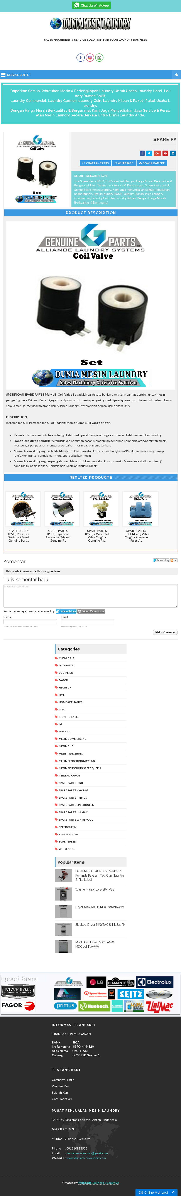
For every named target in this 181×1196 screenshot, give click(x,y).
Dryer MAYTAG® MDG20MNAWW (99, 907)
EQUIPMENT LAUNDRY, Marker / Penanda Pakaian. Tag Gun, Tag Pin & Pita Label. (99, 875)
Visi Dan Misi (60, 1086)
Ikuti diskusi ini (174, 560)
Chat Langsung (95, 163)
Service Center (18, 74)
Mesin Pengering (71, 753)
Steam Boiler (68, 834)
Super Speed (67, 841)
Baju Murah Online (90, 1190)
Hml (61, 695)
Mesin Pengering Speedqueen (80, 768)
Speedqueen (67, 827)
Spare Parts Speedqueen (76, 804)
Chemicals (66, 658)
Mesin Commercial (72, 738)
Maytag (64, 731)
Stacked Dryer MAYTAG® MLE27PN (100, 924)
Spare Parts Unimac (73, 812)
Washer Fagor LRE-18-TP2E (94, 889)
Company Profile (63, 1080)
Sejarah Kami (60, 1092)
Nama (7, 617)
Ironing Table (69, 716)
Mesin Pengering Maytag (77, 761)
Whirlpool (67, 849)
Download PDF (152, 163)
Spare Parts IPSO (71, 783)
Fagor (63, 680)
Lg (60, 724)
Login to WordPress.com (91, 611)
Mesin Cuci (66, 746)
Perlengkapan (69, 775)
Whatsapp (124, 163)
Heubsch (65, 687)
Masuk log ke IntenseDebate (66, 611)
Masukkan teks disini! (90, 596)
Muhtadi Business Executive (98, 1182)
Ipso (62, 709)
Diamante (66, 665)
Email (64, 617)
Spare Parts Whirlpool (76, 819)
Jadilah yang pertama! (47, 571)
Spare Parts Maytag (73, 790)
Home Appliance (70, 702)
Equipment (67, 672)
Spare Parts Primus (73, 797)
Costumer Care (62, 1099)
